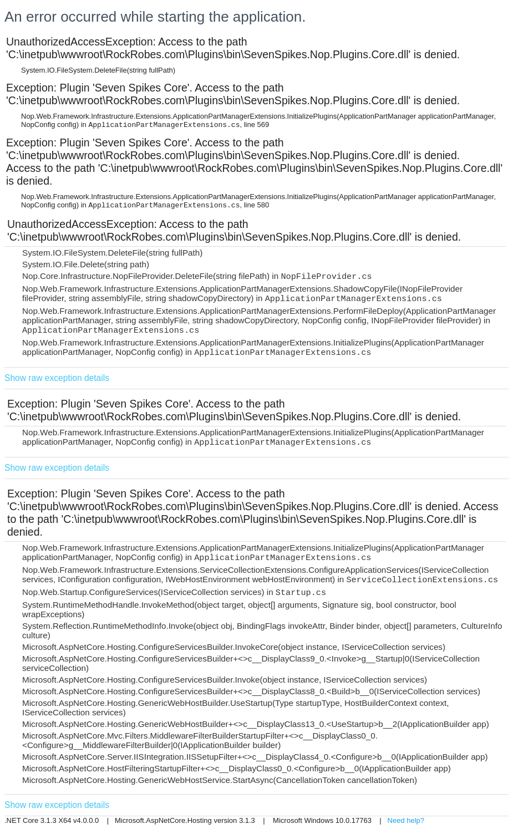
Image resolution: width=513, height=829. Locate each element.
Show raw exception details (56, 378)
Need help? (406, 820)
